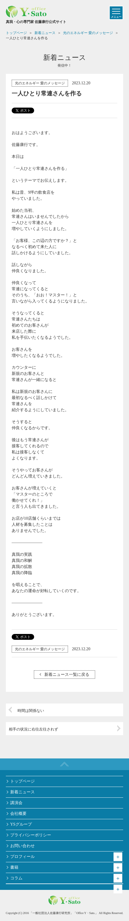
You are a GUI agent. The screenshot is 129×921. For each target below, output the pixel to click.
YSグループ (21, 824)
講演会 (16, 803)
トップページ (22, 781)
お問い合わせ (22, 846)
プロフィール (22, 856)
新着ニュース (22, 792)
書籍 (14, 867)
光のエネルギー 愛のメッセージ (40, 83)
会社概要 (18, 813)
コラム (16, 878)
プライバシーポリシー (30, 835)
